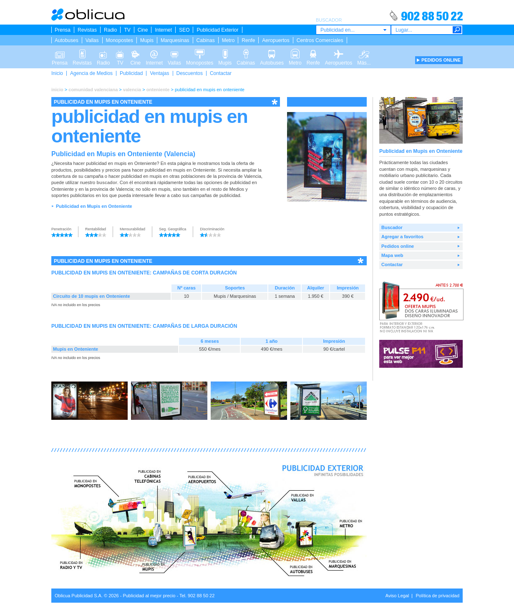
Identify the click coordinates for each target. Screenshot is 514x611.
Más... (364, 53)
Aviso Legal (397, 595)
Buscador (392, 227)
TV (127, 30)
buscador (106, 182)
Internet (163, 30)
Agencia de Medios (91, 73)
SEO (184, 30)
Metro (228, 40)
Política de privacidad (437, 595)
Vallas (92, 40)
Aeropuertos (275, 40)
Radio (110, 30)
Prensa (63, 30)
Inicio (57, 73)
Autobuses (66, 40)
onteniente (158, 89)
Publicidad (131, 73)
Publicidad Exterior (217, 30)
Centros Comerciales (320, 40)
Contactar (221, 73)
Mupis (147, 40)
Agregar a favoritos (402, 236)
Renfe (248, 40)
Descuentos (189, 73)
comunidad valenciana (93, 89)
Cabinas (206, 40)
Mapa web (392, 255)
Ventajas (159, 73)
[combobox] (353, 30)
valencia (132, 89)
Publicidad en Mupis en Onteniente (94, 206)
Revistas (87, 30)
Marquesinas (175, 40)
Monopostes (119, 40)
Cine (143, 30)
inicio (57, 89)
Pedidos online (397, 246)
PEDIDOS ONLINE (441, 59)
